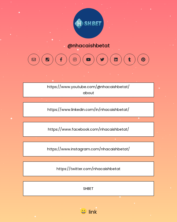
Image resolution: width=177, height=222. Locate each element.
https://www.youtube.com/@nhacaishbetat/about (88, 89)
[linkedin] (116, 59)
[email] (34, 59)
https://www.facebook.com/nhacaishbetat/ (88, 129)
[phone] (47, 59)
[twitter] (102, 59)
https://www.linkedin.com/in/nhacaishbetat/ (88, 109)
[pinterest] (143, 59)
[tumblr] (129, 59)
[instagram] (75, 59)
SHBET (88, 188)
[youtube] (88, 59)
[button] (88, 211)
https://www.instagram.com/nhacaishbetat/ (88, 149)
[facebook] (61, 59)
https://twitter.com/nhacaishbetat (88, 168)
